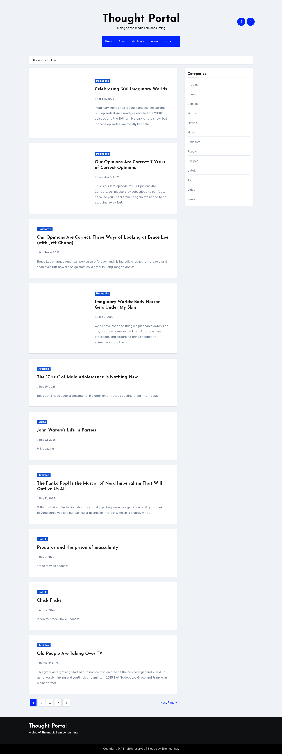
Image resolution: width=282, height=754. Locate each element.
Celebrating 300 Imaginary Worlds (131, 89)
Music (191, 132)
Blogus (152, 748)
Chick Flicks (49, 600)
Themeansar (170, 748)
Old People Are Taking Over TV (70, 654)
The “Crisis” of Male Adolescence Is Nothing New (87, 377)
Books (192, 94)
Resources (170, 41)
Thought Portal (141, 19)
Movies (192, 123)
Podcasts (102, 80)
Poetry (192, 151)
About (123, 41)
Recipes (193, 161)
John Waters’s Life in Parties (66, 430)
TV (189, 180)
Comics (193, 104)
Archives (138, 41)
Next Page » (168, 702)
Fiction (192, 113)
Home (109, 41)
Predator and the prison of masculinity (77, 547)
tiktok (42, 539)
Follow (153, 41)
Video (42, 422)
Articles (43, 368)
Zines (191, 199)
